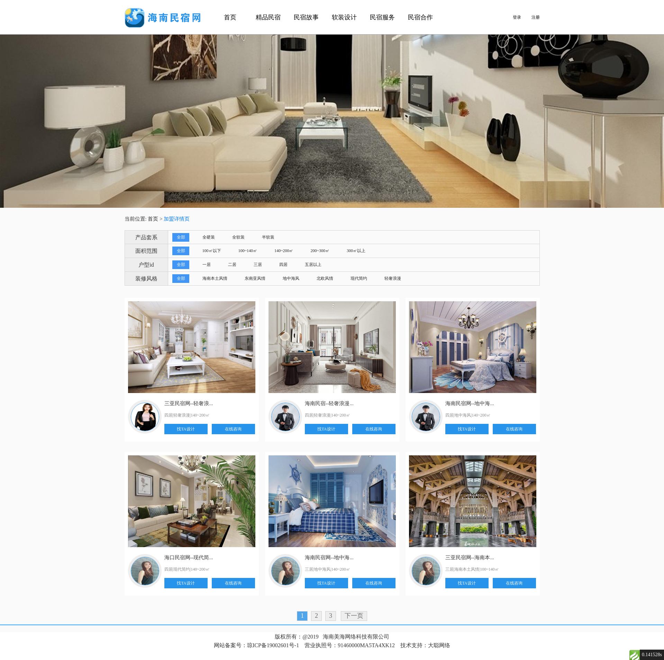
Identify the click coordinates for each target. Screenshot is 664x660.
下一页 (354, 615)
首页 (230, 17)
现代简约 (359, 278)
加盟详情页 (177, 219)
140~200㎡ (283, 250)
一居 (206, 264)
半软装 (268, 237)
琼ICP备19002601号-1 (273, 645)
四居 (283, 264)
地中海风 (291, 278)
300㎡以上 (356, 250)
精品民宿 (268, 17)
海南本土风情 (214, 278)
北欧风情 (325, 278)
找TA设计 (185, 429)
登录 (517, 17)
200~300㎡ (320, 250)
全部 (181, 237)
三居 (258, 264)
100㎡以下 (211, 250)
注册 (535, 17)
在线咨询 (233, 429)
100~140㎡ (247, 250)
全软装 (238, 237)
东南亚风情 (255, 278)
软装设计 (344, 17)
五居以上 (313, 264)
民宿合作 (420, 17)
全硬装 (208, 237)
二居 (232, 264)
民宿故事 (306, 17)
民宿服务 (382, 17)
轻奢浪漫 (392, 278)
